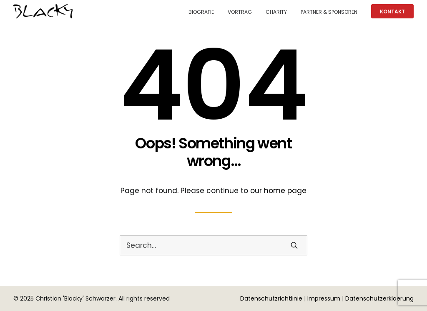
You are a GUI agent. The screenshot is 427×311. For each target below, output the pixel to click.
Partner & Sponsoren (329, 11)
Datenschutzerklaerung (379, 298)
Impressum (323, 298)
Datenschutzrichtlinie (271, 298)
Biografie (201, 11)
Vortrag (240, 11)
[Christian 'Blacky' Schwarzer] (43, 11)
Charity (276, 11)
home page (285, 191)
